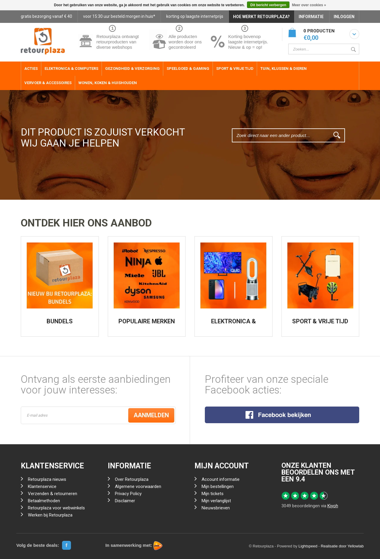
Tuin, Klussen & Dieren (283, 68)
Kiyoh (332, 505)
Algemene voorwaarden (138, 486)
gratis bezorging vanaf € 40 (46, 16)
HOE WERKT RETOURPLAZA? (261, 16)
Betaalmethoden (44, 500)
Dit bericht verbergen (268, 5)
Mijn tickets (213, 493)
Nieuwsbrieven (216, 508)
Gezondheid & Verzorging (132, 68)
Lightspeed (307, 546)
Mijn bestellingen (218, 486)
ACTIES (31, 68)
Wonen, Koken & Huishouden (107, 83)
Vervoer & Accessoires (48, 83)
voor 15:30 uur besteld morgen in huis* (119, 16)
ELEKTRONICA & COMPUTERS (233, 324)
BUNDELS (60, 321)
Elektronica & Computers (71, 68)
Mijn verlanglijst (216, 500)
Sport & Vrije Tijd (235, 68)
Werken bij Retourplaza (50, 515)
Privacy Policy (128, 493)
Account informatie (221, 479)
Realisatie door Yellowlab (342, 546)
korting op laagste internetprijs (194, 16)
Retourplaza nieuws (47, 479)
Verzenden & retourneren (52, 493)
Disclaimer (125, 500)
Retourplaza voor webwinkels (56, 508)
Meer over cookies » (309, 5)
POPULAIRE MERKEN (146, 321)
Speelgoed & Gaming (188, 68)
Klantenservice (42, 486)
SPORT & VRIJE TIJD (320, 321)
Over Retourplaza (131, 479)
